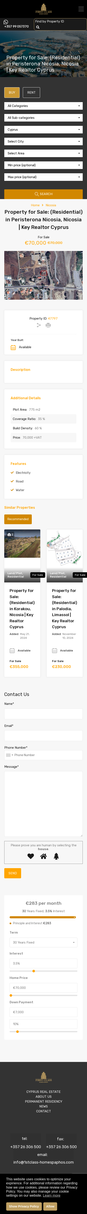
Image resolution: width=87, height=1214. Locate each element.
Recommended (18, 519)
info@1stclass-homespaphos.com (43, 1162)
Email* (8, 726)
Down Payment (21, 1002)
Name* (9, 704)
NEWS (43, 1106)
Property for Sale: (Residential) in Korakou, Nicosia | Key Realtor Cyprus (22, 608)
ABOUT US (44, 1097)
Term (14, 932)
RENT (31, 92)
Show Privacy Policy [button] (24, 1206)
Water (20, 490)
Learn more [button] (51, 1195)
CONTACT (43, 1111)
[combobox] (43, 106)
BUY (12, 92)
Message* (11, 767)
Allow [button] (50, 1206)
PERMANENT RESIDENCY (43, 1101)
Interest (16, 953)
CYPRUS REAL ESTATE (43, 1092)
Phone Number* (16, 748)
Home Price (19, 978)
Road (19, 481)
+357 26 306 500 (25, 1147)
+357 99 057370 (16, 26)
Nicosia (51, 205)
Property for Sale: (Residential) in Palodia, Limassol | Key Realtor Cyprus (64, 608)
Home (35, 205)
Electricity (23, 473)
